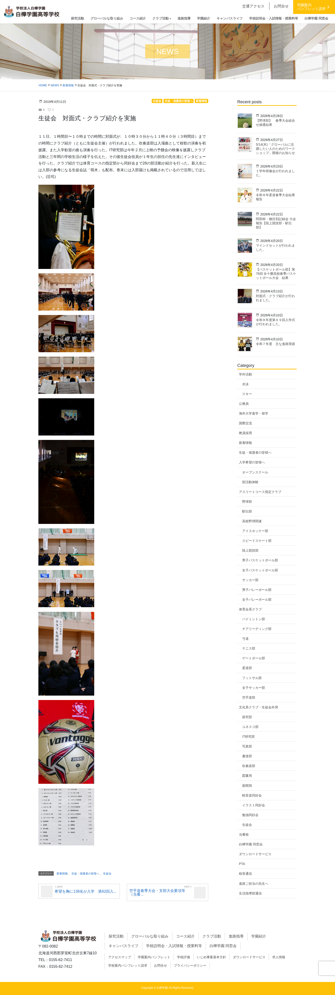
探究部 (247, 717)
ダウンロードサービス (255, 854)
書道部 (247, 756)
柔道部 (247, 668)
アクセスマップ (119, 957)
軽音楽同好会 (252, 795)
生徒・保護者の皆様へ (85, 873)
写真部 (247, 746)
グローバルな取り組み (149, 936)
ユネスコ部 (250, 727)
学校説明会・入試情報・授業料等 (174, 946)
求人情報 (278, 957)
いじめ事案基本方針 (211, 957)
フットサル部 (252, 678)
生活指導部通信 (250, 893)
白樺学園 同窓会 (251, 844)
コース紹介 (185, 936)
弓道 (245, 638)
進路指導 (236, 936)
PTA (242, 864)
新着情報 (62, 873)
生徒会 (107, 873)
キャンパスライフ (123, 946)
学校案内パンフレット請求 (127, 965)
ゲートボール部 (253, 658)
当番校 (244, 834)
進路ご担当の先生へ (253, 883)
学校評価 (183, 957)
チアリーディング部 (256, 629)
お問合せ (160, 965)
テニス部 (248, 648)
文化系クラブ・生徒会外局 (258, 707)
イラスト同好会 (253, 805)
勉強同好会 (250, 815)
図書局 (247, 775)
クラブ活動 (211, 936)
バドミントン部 (253, 619)
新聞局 (247, 785)
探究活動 (116, 936)
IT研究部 (248, 736)
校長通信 (245, 873)
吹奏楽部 (248, 766)
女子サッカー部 (253, 688)
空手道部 (248, 697)
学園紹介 (258, 936)
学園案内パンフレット (154, 957)
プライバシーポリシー (190, 965)
